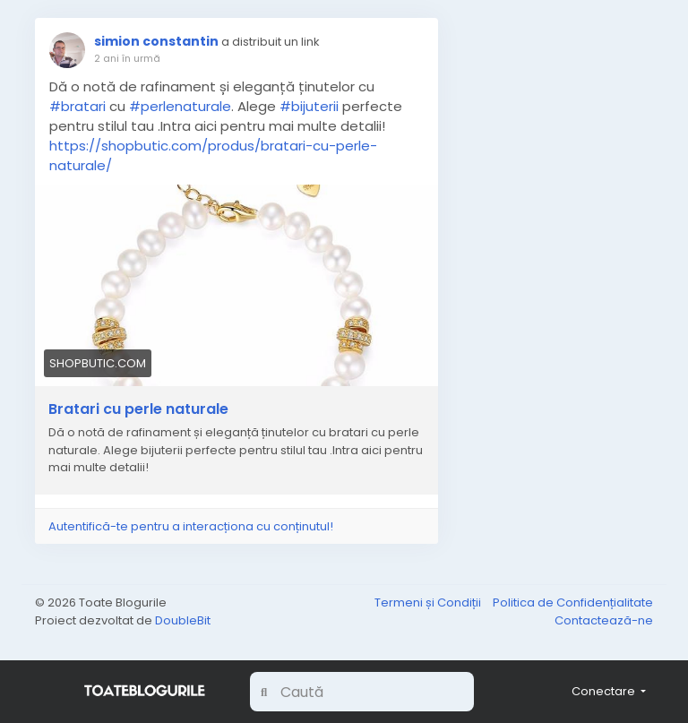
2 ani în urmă (127, 58)
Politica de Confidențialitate (573, 602)
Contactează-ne (604, 620)
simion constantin (156, 41)
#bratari (77, 106)
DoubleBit (183, 620)
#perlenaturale (180, 106)
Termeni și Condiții (429, 602)
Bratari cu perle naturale (138, 409)
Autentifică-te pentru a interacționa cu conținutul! (190, 526)
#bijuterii (309, 106)
